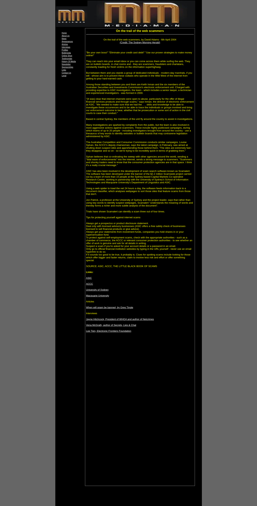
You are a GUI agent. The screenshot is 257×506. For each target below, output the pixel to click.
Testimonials (67, 59)
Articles (65, 44)
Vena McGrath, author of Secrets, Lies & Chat (111, 325)
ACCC (89, 283)
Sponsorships (67, 67)
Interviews (66, 47)
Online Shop (67, 56)
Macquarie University (97, 295)
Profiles (65, 50)
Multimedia (66, 53)
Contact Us (66, 73)
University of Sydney (97, 289)
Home (64, 33)
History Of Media (69, 61)
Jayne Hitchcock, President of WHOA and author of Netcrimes (120, 319)
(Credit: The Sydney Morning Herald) (140, 42)
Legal (64, 76)
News (64, 39)
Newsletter (66, 64)
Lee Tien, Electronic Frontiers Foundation (108, 331)
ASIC (89, 278)
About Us (66, 36)
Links (64, 70)
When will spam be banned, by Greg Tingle (109, 307)
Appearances (67, 41)
